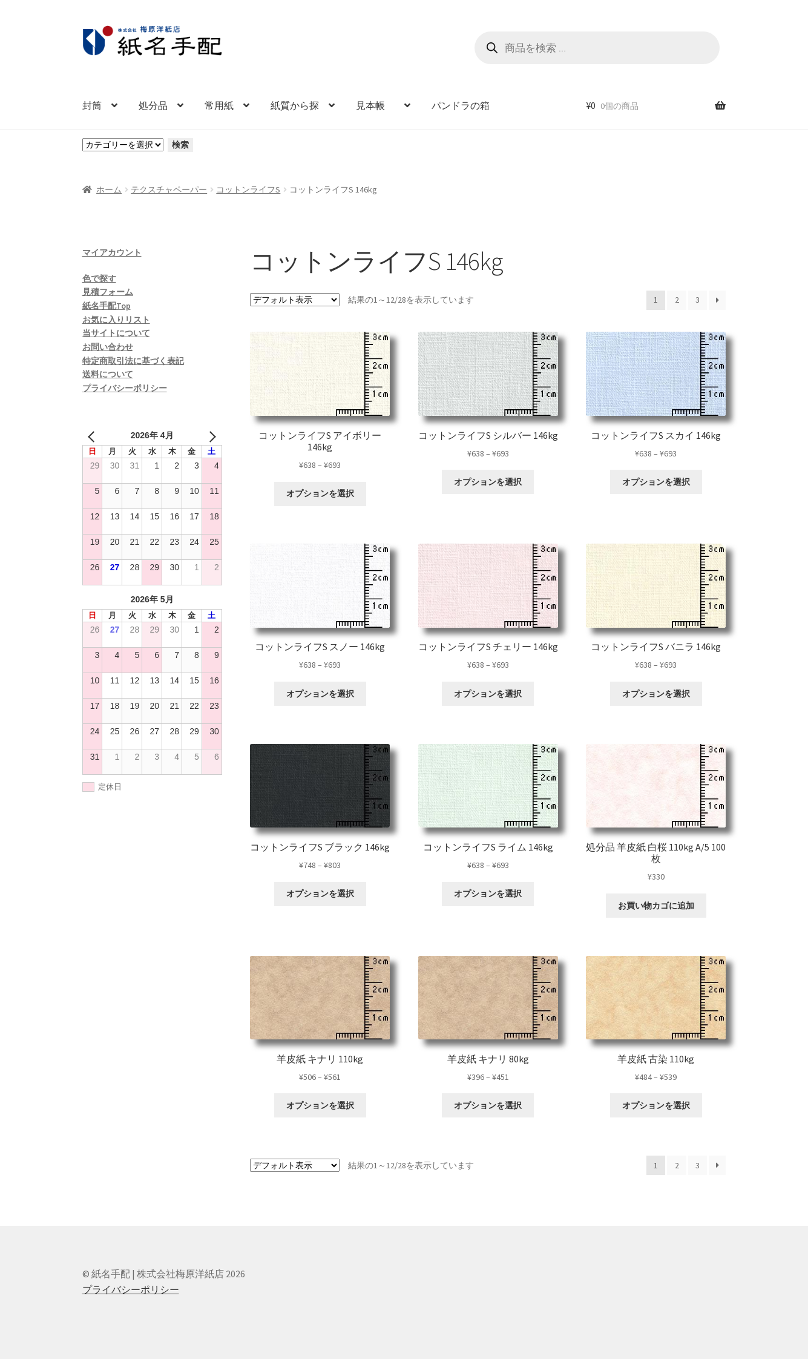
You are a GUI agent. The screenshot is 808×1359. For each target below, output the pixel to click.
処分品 (153, 105)
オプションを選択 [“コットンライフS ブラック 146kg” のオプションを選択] (320, 893)
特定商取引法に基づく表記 (133, 360)
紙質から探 (295, 105)
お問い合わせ (107, 346)
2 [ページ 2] (677, 299)
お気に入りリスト (116, 319)
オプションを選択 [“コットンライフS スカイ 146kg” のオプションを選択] (656, 481)
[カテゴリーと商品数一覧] (122, 144)
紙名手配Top (106, 305)
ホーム (109, 189)
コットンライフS (248, 189)
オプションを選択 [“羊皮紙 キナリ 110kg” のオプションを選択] (320, 1105)
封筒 (92, 105)
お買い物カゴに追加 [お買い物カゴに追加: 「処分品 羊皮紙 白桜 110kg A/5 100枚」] (656, 905)
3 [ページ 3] (697, 299)
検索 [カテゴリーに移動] (180, 144)
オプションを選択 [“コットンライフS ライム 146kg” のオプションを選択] (488, 893)
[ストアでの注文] (295, 299)
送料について (107, 374)
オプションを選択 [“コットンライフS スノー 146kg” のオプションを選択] (320, 693)
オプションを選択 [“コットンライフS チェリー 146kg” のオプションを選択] (488, 693)
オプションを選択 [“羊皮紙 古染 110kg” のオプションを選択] (656, 1105)
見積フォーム (107, 291)
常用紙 (219, 105)
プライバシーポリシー (124, 388)
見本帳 (375, 105)
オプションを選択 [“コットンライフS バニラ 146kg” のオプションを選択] (656, 693)
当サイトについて (116, 332)
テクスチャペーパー (169, 189)
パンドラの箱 (461, 105)
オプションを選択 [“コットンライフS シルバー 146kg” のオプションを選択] (488, 481)
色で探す (99, 278)
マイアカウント (112, 252)
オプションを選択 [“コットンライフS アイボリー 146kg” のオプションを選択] (320, 493)
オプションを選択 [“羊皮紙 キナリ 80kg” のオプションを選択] (488, 1105)
